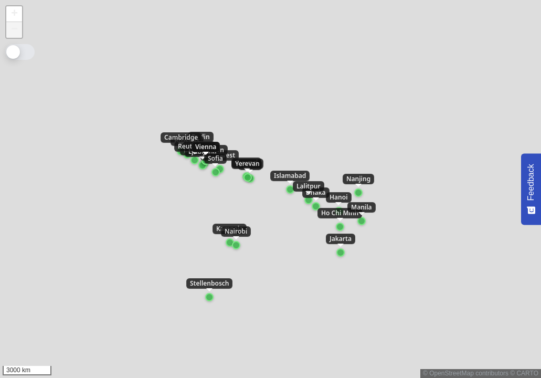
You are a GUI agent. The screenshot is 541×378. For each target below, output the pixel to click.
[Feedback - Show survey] (531, 189)
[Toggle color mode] (20, 52)
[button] (14, 14)
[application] (270, 189)
